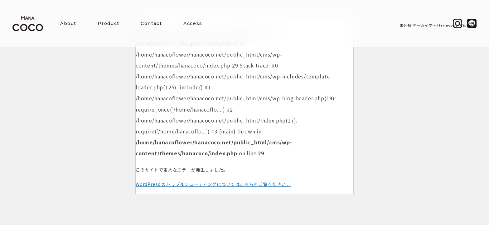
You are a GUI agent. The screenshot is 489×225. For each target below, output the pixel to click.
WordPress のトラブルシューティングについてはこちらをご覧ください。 (213, 184)
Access (192, 23)
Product (108, 23)
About (68, 23)
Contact (151, 23)
